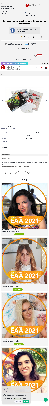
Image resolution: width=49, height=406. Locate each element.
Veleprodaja (4, 11)
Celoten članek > (19, 234)
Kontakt (3, 15)
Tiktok (35, 37)
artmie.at (28, 56)
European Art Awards (32, 43)
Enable (26, 401)
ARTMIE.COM (39, 55)
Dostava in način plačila (7, 6)
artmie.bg (17, 56)
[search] (36, 68)
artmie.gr (33, 56)
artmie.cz (8, 55)
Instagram (27, 37)
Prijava (38, 63)
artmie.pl (33, 55)
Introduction (4, 78)
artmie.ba (46, 55)
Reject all (18, 401)
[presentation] (2, 100)
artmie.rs (23, 55)
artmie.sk (3, 55)
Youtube (43, 37)
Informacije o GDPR (30, 15)
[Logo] (10, 68)
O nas (2, 3)
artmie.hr (18, 55)
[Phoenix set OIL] (24, 100)
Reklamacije (4, 13)
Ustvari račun (45, 63)
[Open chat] (46, 400)
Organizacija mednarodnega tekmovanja (36, 44)
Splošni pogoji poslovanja (7, 8)
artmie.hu (13, 55)
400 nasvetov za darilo (14, 78)
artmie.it (38, 56)
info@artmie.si (30, 13)
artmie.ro (12, 56)
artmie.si (28, 55)
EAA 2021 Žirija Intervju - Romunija (10, 340)
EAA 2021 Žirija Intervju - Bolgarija (11, 230)
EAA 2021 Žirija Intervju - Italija (9, 285)
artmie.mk (22, 56)
